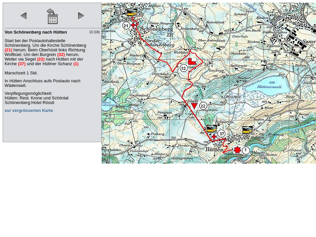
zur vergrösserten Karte (29, 110)
